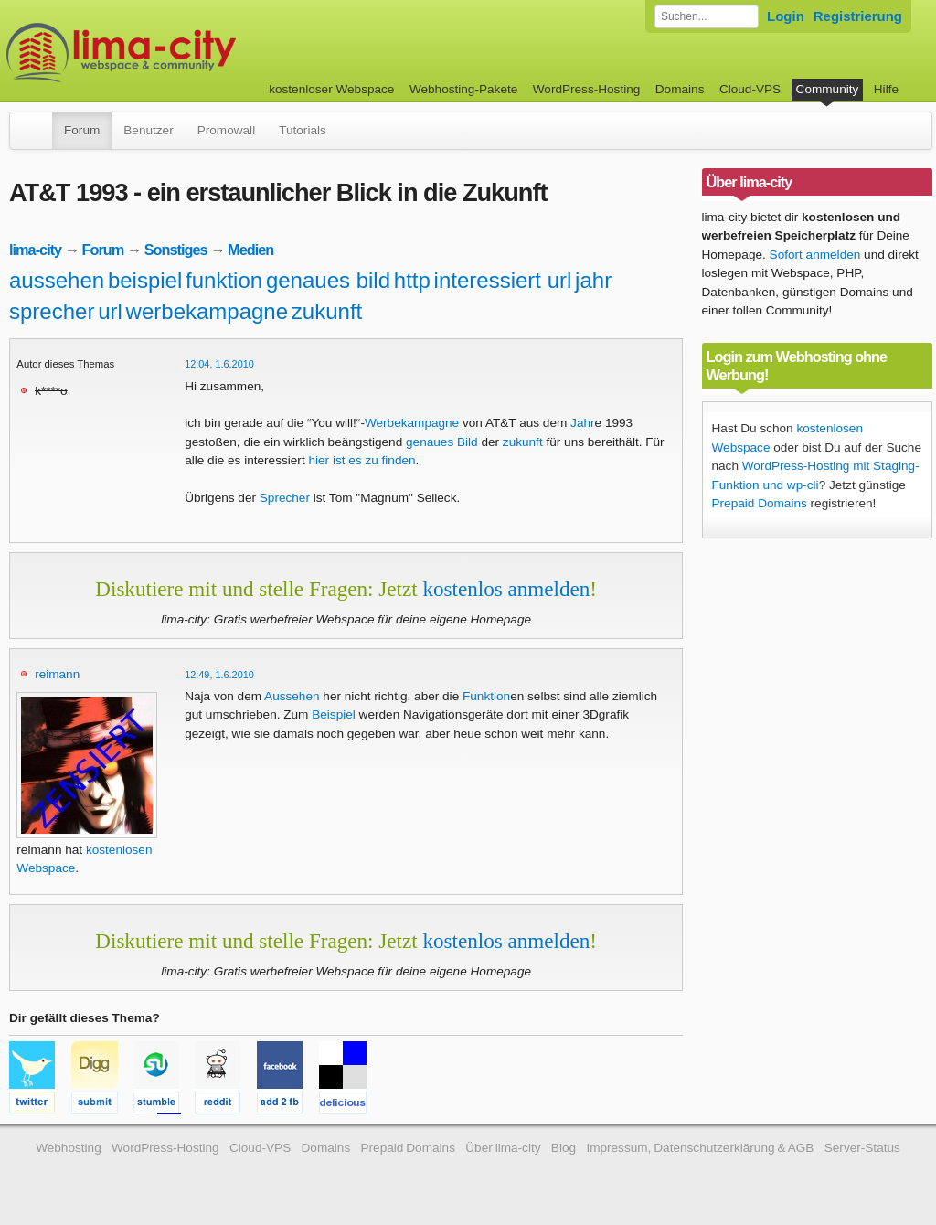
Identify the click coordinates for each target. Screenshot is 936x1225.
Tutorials (302, 130)
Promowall (226, 130)
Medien (250, 249)
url (110, 311)
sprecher (51, 311)
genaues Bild (442, 442)
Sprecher (285, 498)
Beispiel (334, 714)
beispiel (145, 280)
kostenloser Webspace (331, 89)
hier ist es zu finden (361, 460)
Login (785, 16)
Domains (680, 89)
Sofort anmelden (815, 254)
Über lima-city (502, 1148)
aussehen (56, 280)
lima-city (35, 249)
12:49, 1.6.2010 (219, 674)
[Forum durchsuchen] (706, 16)
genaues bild (328, 280)
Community (827, 89)
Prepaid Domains (759, 503)
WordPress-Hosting (587, 89)
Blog (563, 1148)
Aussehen (291, 696)
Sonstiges (175, 249)
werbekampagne (207, 311)
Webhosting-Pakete (463, 89)
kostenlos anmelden (506, 589)
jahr (593, 280)
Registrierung (858, 16)
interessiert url (503, 280)
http (412, 280)
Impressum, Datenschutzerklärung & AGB (700, 1148)
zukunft (327, 311)
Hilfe (886, 89)
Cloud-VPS (750, 89)
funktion (224, 280)
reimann (57, 674)
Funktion (486, 696)
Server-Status (862, 1148)
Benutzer (148, 130)
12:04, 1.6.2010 (219, 363)
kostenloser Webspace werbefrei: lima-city (189, 52)
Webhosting (68, 1148)
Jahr (582, 423)
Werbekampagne (412, 423)
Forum (82, 130)
